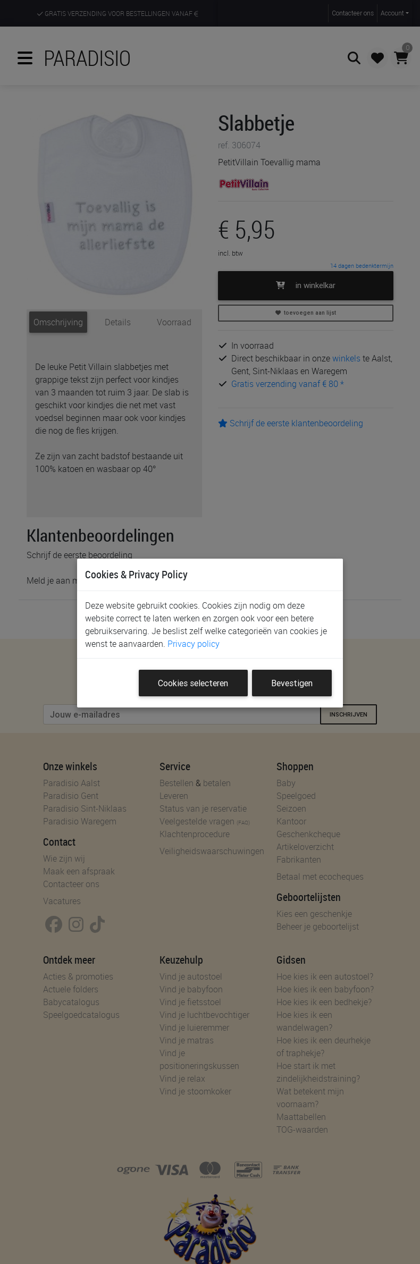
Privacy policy (193, 644)
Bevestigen (292, 683)
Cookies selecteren (193, 683)
